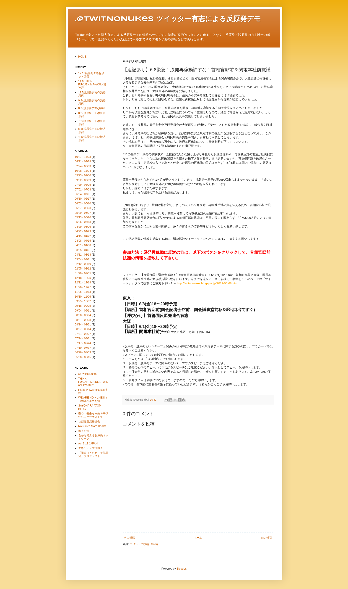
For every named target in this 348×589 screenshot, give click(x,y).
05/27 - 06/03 (83, 208)
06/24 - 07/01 (83, 194)
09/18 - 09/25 (83, 305)
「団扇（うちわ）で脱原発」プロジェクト (93, 454)
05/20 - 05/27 (83, 212)
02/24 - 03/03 (83, 166)
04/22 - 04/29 (83, 231)
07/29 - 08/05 (83, 184)
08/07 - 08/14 (83, 329)
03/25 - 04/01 (83, 250)
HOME (82, 56)
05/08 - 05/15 (83, 357)
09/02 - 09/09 (83, 180)
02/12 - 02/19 (83, 264)
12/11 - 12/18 (83, 282)
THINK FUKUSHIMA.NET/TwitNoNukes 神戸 (93, 382)
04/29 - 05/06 (83, 226)
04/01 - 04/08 (83, 245)
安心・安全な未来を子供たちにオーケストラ (93, 415)
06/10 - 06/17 (83, 198)
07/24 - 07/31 (83, 338)
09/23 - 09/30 (83, 175)
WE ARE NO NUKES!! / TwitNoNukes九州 (92, 399)
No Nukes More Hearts (92, 426)
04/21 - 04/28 (83, 161)
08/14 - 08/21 (83, 324)
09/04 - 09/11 (83, 310)
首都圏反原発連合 (89, 421)
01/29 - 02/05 (83, 273)
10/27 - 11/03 (83, 156)
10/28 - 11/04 (83, 170)
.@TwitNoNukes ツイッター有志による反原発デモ (168, 19)
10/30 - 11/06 (83, 296)
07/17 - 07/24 (83, 343)
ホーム (198, 537)
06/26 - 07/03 (83, 352)
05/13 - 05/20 (83, 217)
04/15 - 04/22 (83, 236)
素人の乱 (83, 431)
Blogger (181, 568)
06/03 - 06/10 (83, 203)
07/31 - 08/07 (83, 333)
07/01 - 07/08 (83, 189)
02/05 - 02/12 (83, 268)
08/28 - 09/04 (83, 315)
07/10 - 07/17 (83, 347)
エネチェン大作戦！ (90, 448)
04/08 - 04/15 (83, 240)
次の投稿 (129, 537)
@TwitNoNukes (87, 373)
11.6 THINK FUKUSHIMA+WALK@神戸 (92, 85)
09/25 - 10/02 (83, 301)
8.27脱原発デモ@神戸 (92, 108)
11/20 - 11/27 (83, 287)
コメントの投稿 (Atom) (144, 544)
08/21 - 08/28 (83, 320)
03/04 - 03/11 (83, 259)
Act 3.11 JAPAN (88, 443)
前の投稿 (266, 537)
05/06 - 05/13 (83, 222)
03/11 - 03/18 (83, 254)
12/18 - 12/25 (83, 278)
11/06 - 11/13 (83, 291)
